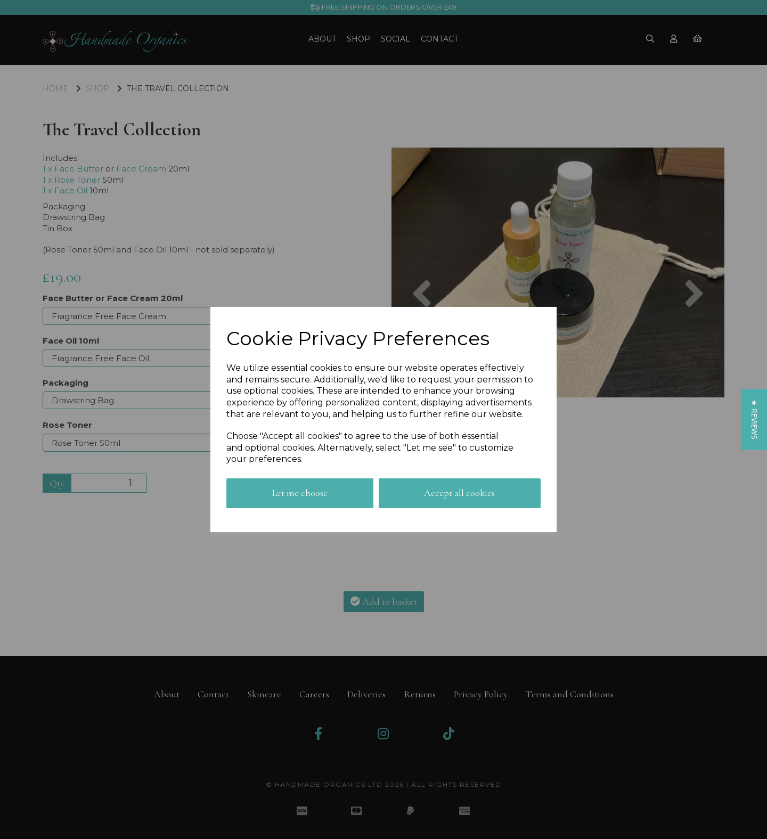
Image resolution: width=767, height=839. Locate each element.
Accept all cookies (459, 493)
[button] (754, 419)
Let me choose (300, 493)
